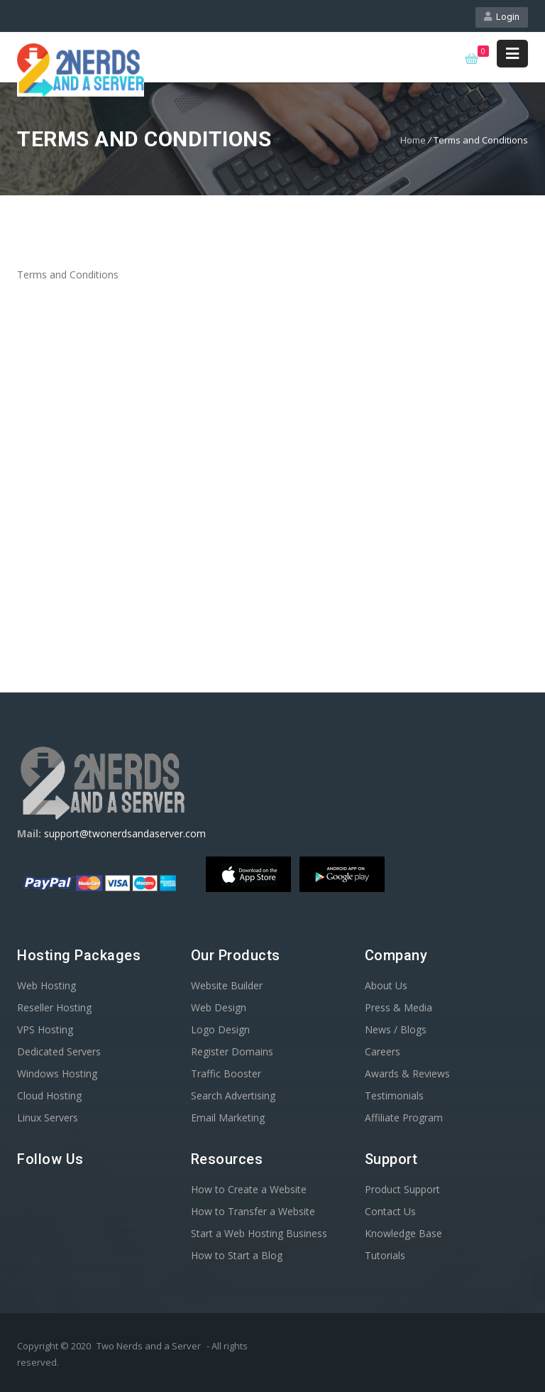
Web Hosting (46, 985)
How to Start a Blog (236, 1255)
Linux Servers (47, 1117)
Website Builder (227, 985)
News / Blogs (395, 1029)
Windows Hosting (57, 1073)
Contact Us (390, 1211)
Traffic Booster (226, 1073)
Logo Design (220, 1029)
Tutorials (385, 1255)
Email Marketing (228, 1117)
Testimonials (394, 1095)
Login (501, 16)
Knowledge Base (403, 1233)
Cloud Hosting (49, 1095)
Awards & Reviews (407, 1073)
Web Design (218, 1007)
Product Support (402, 1189)
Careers (382, 1051)
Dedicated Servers (59, 1051)
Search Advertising (233, 1095)
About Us (386, 985)
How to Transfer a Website (253, 1211)
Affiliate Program (404, 1117)
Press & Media (398, 1007)
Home (413, 140)
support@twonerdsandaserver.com (125, 833)
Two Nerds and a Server (149, 1345)
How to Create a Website (249, 1189)
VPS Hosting (45, 1029)
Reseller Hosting (54, 1007)
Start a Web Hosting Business (259, 1233)
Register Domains (232, 1051)
